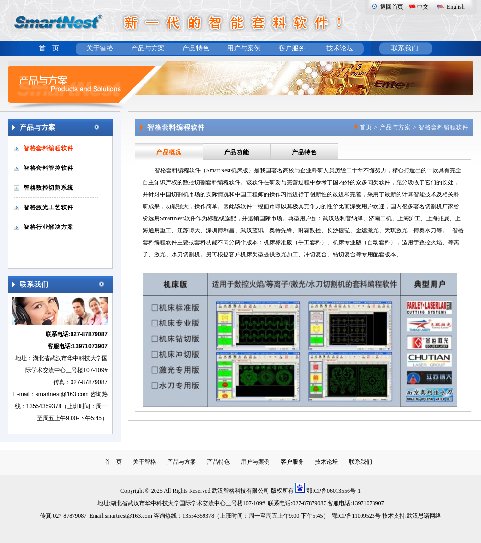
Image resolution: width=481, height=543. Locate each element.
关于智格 (99, 48)
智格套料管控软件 (48, 168)
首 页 (49, 48)
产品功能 (236, 152)
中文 (423, 6)
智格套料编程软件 (48, 148)
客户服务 (291, 48)
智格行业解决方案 (48, 227)
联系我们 (404, 48)
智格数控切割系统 (48, 187)
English (456, 6)
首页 (366, 127)
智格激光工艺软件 (48, 207)
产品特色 (195, 48)
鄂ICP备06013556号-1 (333, 490)
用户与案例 (244, 48)
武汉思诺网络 (424, 515)
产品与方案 (148, 48)
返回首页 (391, 6)
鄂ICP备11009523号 (356, 515)
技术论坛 (339, 48)
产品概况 (168, 152)
